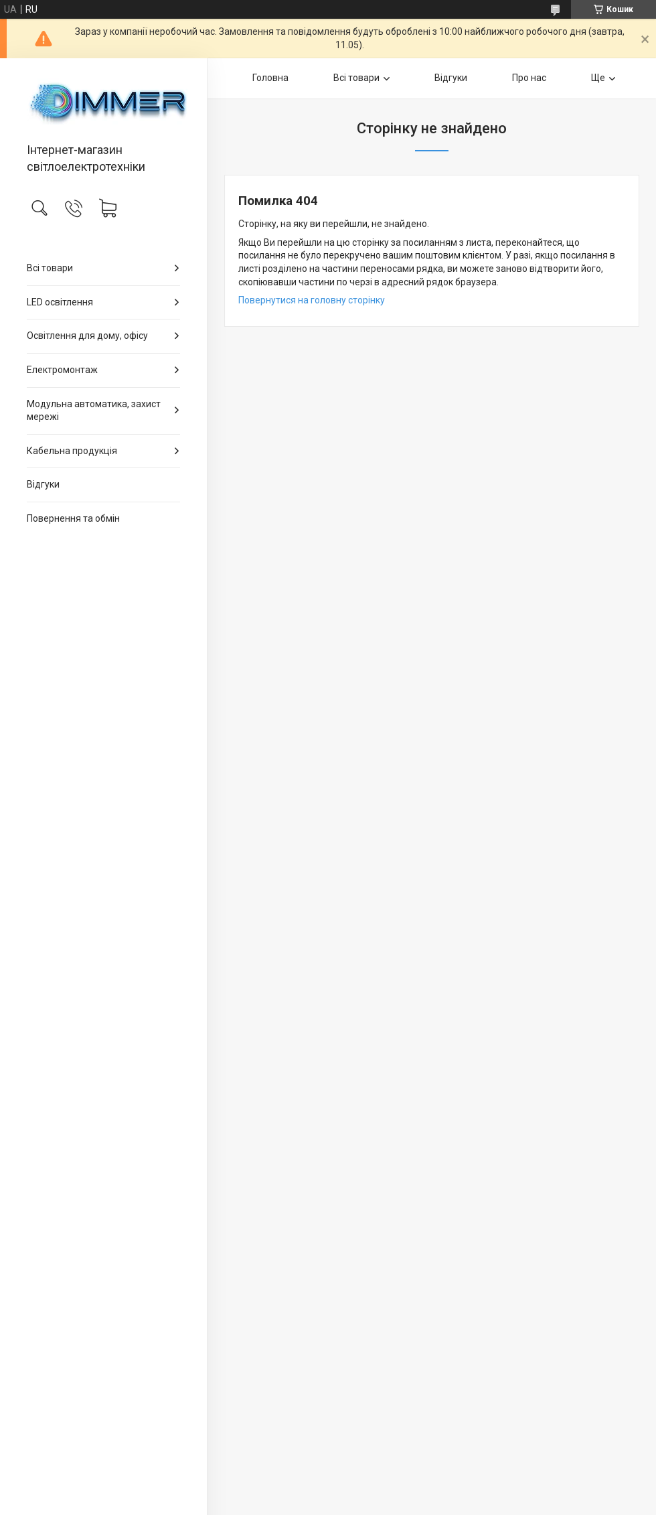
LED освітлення (60, 302)
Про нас (529, 77)
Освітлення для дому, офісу (87, 335)
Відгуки (43, 484)
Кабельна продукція (72, 450)
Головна (270, 77)
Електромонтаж (62, 369)
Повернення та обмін (73, 518)
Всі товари (50, 268)
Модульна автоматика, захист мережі (94, 411)
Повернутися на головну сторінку (311, 300)
